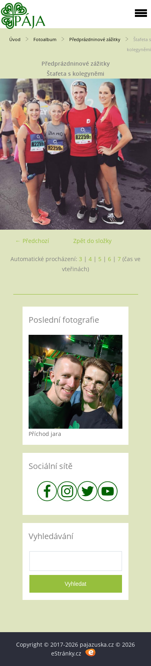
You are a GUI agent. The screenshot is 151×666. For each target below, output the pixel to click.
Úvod (15, 39)
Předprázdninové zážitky (94, 39)
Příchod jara (45, 434)
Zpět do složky (92, 241)
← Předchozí (32, 241)
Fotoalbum (44, 39)
